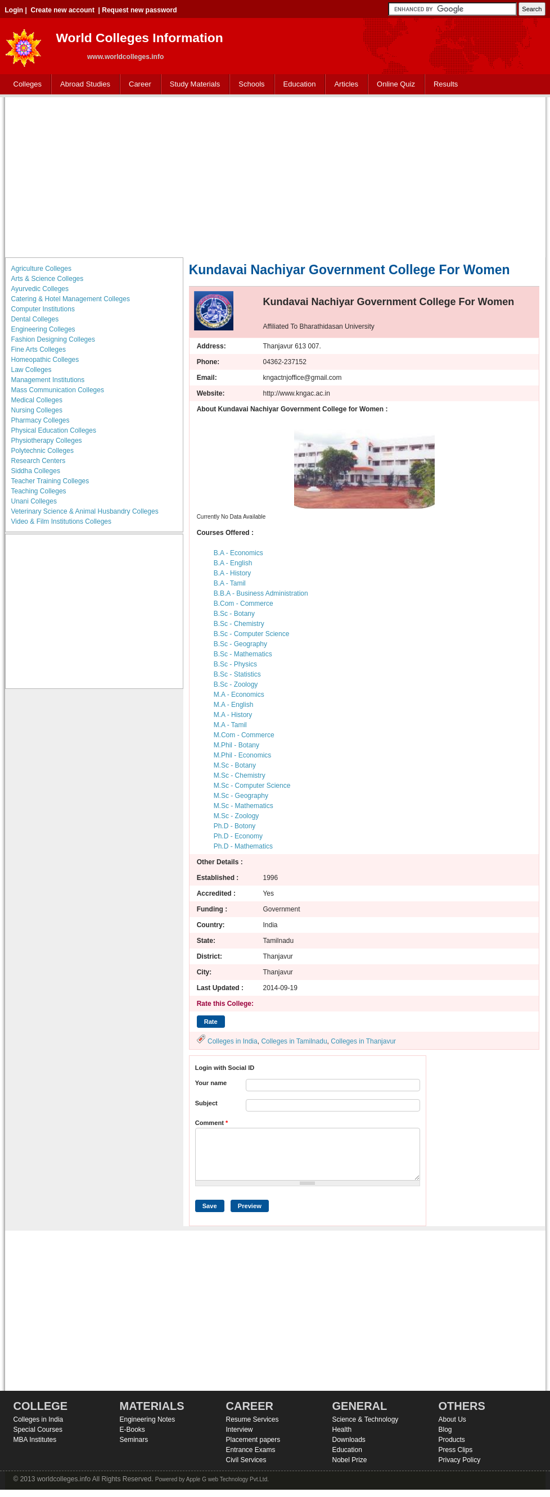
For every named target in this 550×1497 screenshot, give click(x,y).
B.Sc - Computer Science (252, 634)
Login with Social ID (225, 1067)
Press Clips (456, 1450)
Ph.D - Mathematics (243, 846)
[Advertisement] (275, 176)
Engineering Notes (147, 1419)
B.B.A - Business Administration (261, 593)
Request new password (139, 10)
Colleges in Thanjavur (363, 1041)
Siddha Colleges (35, 471)
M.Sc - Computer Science (252, 786)
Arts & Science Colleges (47, 279)
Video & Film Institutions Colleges (61, 521)
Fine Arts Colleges (38, 349)
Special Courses (37, 1430)
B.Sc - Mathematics (243, 654)
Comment (211, 1122)
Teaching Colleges (38, 491)
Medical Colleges (36, 400)
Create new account (62, 10)
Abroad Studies (83, 84)
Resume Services (252, 1419)
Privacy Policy (460, 1460)
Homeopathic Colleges (45, 360)
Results (446, 84)
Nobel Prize (349, 1460)
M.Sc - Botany (235, 765)
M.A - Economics (239, 694)
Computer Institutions (43, 309)
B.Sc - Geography (240, 644)
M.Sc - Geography (241, 796)
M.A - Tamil (230, 725)
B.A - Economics (238, 553)
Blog (445, 1430)
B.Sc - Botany (234, 614)
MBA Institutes (35, 1440)
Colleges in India (233, 1041)
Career (137, 84)
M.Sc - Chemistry (239, 775)
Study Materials (192, 84)
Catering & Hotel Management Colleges (70, 299)
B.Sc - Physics (235, 664)
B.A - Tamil (230, 583)
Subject (206, 1103)
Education (297, 84)
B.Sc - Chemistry (239, 624)
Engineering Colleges (43, 329)
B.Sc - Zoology (236, 684)
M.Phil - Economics (243, 755)
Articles (346, 84)
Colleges (25, 84)
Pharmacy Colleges (40, 420)
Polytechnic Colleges (42, 451)
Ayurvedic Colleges (40, 289)
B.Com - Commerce (243, 603)
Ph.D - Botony (235, 826)
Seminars (134, 1440)
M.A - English (234, 705)
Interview (239, 1430)
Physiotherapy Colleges (46, 440)
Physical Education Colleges (53, 430)
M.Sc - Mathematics (243, 806)
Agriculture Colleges (41, 269)
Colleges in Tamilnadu (294, 1041)
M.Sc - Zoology (236, 816)
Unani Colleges (34, 501)
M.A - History (233, 715)
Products (452, 1440)
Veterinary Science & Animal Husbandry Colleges (85, 511)
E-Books (132, 1430)
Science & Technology (365, 1419)
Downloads (349, 1440)
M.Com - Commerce (244, 735)
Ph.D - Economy (238, 836)
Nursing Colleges (36, 410)
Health (342, 1430)
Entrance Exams (251, 1450)
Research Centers (38, 461)
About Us (452, 1419)
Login (14, 10)
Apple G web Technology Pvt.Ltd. (227, 1479)
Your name (211, 1082)
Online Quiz (396, 84)
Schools (249, 84)
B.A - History (232, 573)
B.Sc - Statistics (237, 674)
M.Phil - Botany (236, 745)
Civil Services (246, 1460)
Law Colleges (31, 370)
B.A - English (233, 563)
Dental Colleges (35, 319)
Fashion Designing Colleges (53, 339)
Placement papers (253, 1440)
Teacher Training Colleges (50, 481)
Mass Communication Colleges (57, 390)
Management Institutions (48, 380)
